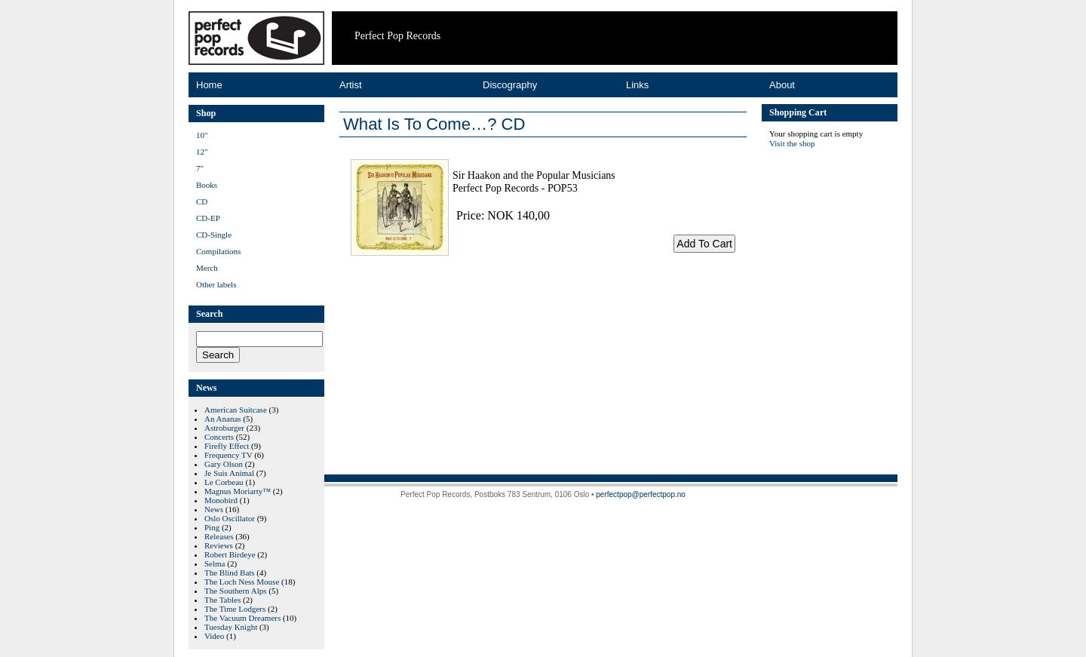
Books (206, 184)
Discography (510, 85)
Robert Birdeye (230, 554)
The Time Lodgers (234, 608)
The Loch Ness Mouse (241, 581)
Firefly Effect (226, 445)
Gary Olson (223, 463)
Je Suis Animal (229, 472)
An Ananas (222, 418)
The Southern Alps (235, 590)
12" (202, 151)
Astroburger (224, 427)
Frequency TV (228, 454)
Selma (214, 563)
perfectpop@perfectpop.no (641, 494)
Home (209, 85)
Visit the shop (791, 143)
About (782, 85)
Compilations (218, 251)
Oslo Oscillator (229, 518)
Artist (350, 85)
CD (201, 201)
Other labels (216, 284)
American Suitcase (235, 409)
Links (637, 85)
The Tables (222, 599)
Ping (211, 527)
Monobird (221, 500)
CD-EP (208, 218)
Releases (218, 536)
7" (200, 168)
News (213, 509)
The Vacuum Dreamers (242, 617)
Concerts (219, 436)
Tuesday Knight (230, 626)
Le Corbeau (224, 482)
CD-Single (214, 234)
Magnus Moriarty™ (237, 491)
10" (202, 135)
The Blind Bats (229, 572)
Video (214, 635)
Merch (207, 267)
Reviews (218, 545)
